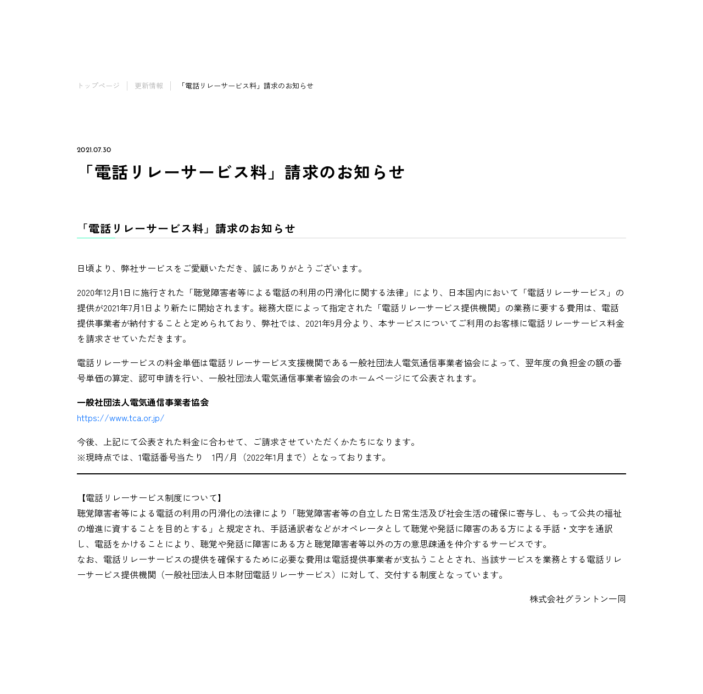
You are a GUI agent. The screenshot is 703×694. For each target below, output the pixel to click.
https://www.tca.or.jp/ (121, 417)
